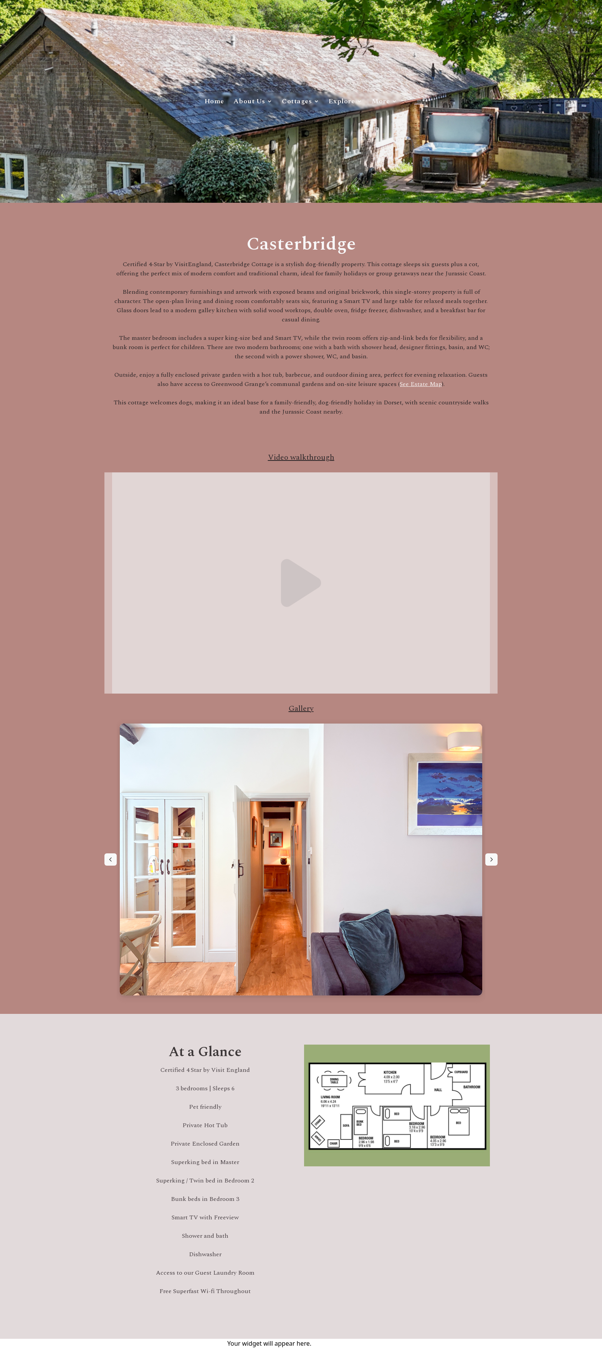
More (384, 101)
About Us (253, 101)
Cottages (300, 101)
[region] (301, 859)
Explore (345, 101)
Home (214, 101)
